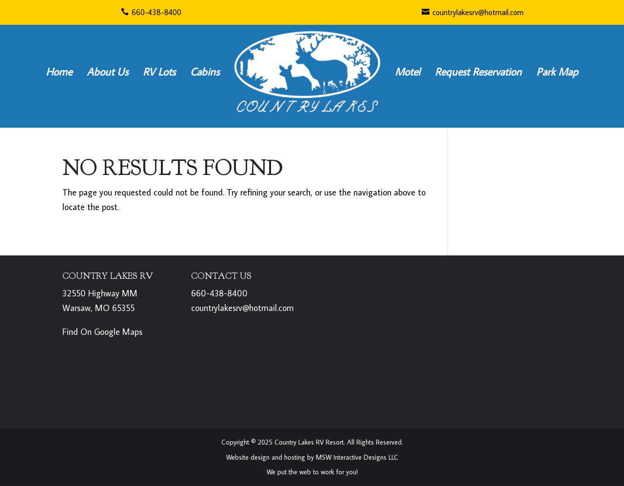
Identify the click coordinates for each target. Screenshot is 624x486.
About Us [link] (107, 71)
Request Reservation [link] (478, 71)
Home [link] (59, 71)
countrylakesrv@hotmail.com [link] (473, 12)
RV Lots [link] (159, 71)
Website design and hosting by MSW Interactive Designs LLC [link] (312, 457)
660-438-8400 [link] (151, 12)
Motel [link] (407, 71)
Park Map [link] (557, 71)
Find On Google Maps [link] (102, 331)
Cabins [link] (204, 71)
